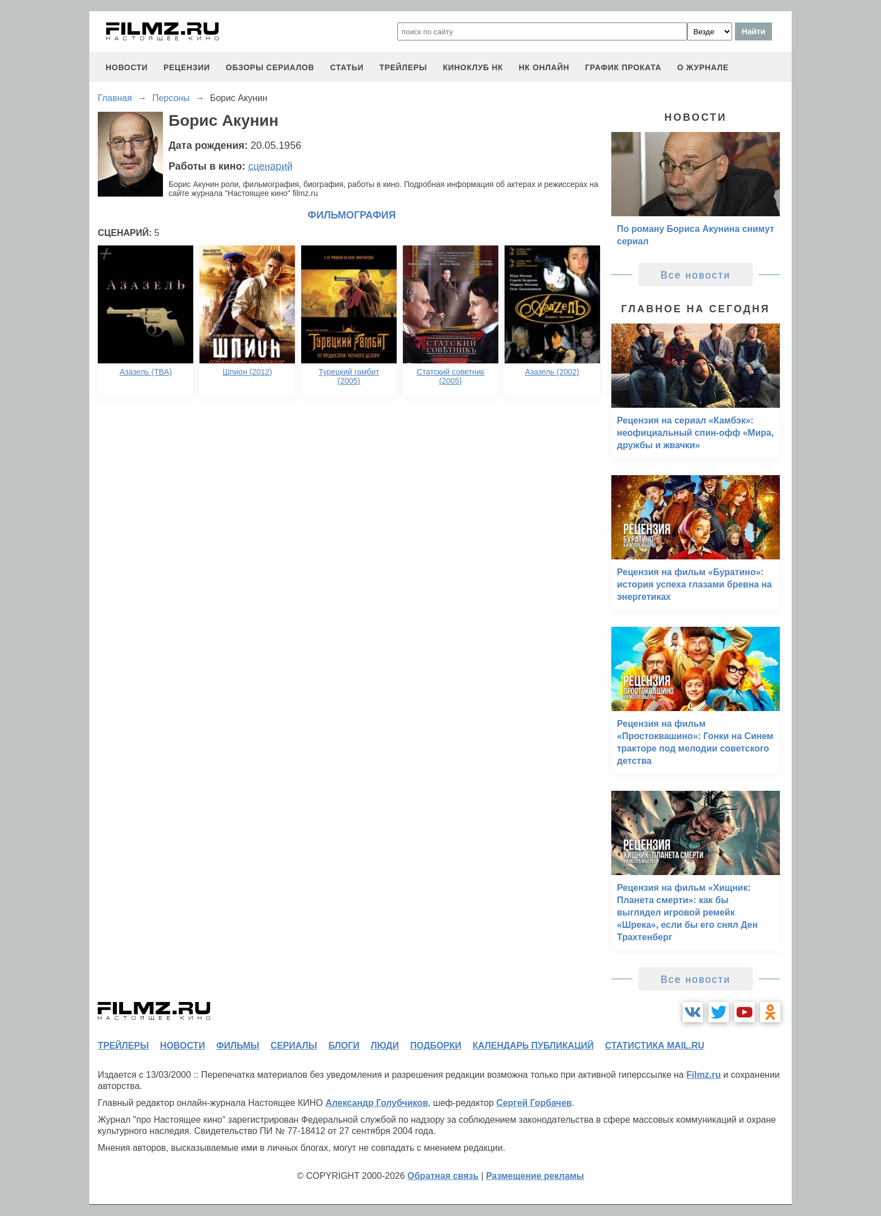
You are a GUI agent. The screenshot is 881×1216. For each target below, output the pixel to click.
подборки (435, 1045)
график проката (623, 67)
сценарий (270, 166)
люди (385, 1045)
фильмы (237, 1045)
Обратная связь (443, 1176)
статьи (347, 67)
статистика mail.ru (655, 1045)
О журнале (703, 67)
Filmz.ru (703, 1075)
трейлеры (403, 67)
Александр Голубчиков (376, 1103)
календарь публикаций (533, 1045)
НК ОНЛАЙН (544, 67)
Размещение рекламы (535, 1176)
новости (127, 67)
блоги (343, 1045)
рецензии (187, 67)
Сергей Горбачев (533, 1103)
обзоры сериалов (270, 67)
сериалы (293, 1045)
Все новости (696, 275)
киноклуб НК (473, 67)
